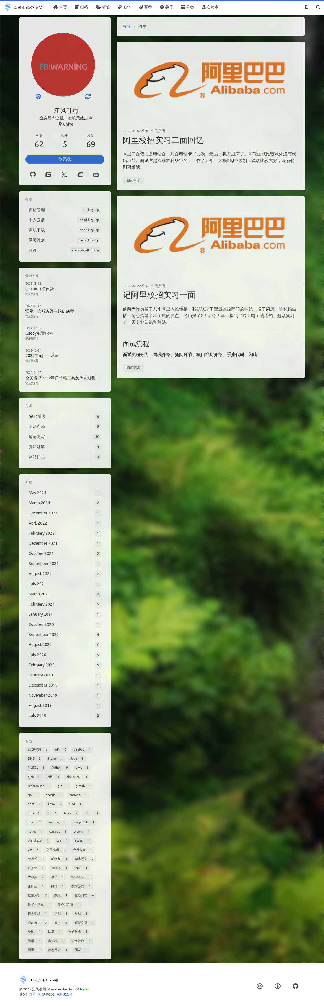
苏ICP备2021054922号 (55, 994)
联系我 (65, 159)
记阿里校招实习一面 (159, 294)
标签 (127, 26)
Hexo (72, 989)
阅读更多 (133, 180)
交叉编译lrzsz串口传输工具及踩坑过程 (60, 378)
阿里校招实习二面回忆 (163, 139)
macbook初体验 (39, 288)
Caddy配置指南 (39, 333)
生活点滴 (158, 131)
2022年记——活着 (42, 355)
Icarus (85, 989)
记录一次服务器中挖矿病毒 (49, 311)
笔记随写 (31, 294)
